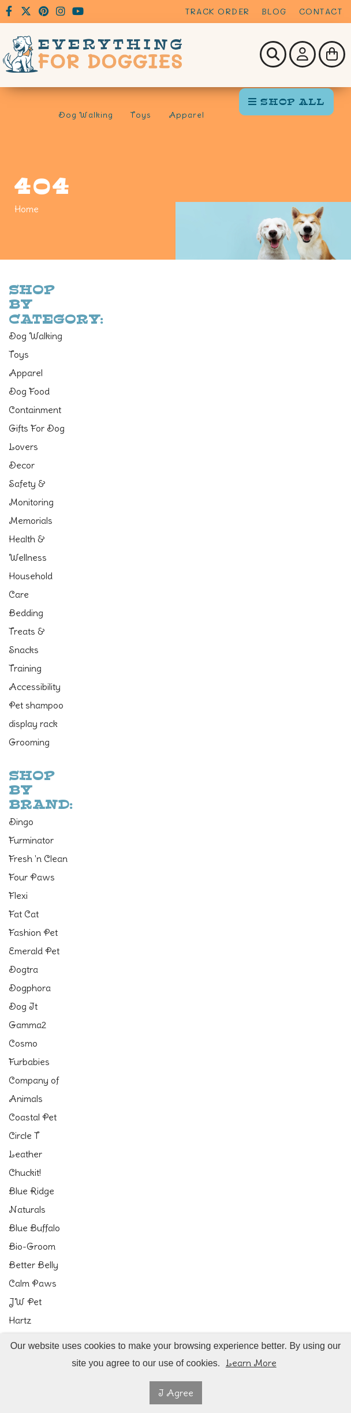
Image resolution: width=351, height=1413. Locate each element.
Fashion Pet (33, 932)
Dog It (23, 1006)
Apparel (186, 115)
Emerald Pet (34, 951)
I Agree (175, 1393)
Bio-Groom (32, 1246)
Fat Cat (24, 914)
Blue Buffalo (34, 1228)
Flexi (18, 895)
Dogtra (23, 969)
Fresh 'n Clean (38, 858)
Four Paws (32, 877)
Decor (22, 465)
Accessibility (35, 686)
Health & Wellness (28, 548)
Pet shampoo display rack (36, 714)
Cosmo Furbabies (29, 1052)
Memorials (31, 520)
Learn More (251, 1363)
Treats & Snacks (26, 640)
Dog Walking (85, 115)
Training (25, 668)
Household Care (31, 585)
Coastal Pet (33, 1117)
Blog (274, 11)
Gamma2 (27, 1024)
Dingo (21, 821)
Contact (321, 11)
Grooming (29, 742)
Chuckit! (25, 1172)
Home (26, 209)
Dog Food (29, 391)
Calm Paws (33, 1283)
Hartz (20, 1320)
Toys (140, 115)
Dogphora (30, 988)
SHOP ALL (286, 102)
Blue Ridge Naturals (31, 1200)
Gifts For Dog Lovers (37, 437)
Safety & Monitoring (31, 493)
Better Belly (33, 1264)
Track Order (217, 11)
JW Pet (25, 1301)
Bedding (26, 613)
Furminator (31, 840)
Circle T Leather (25, 1145)
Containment (35, 409)
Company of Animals (34, 1089)
